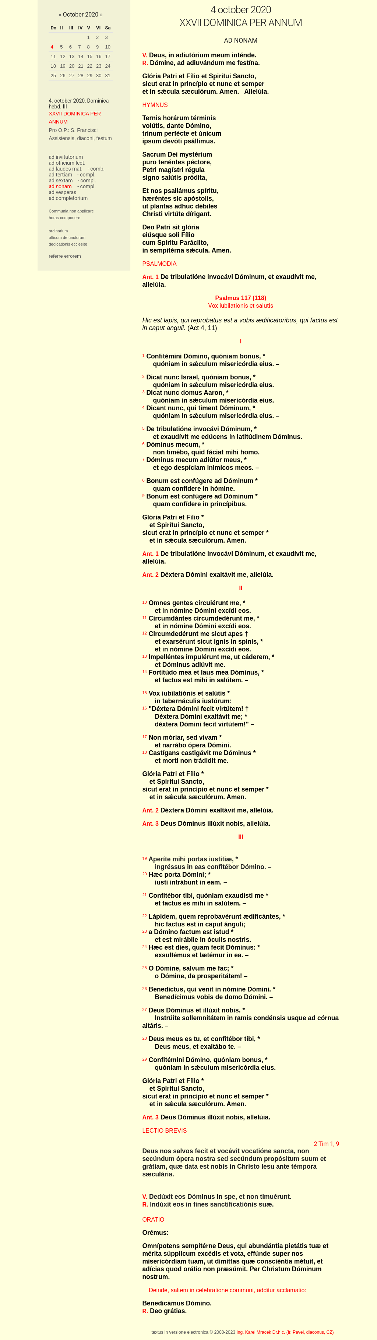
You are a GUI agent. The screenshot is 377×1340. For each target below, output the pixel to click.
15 (89, 56)
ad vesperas (62, 192)
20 (71, 66)
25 (53, 75)
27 (71, 75)
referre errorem (65, 256)
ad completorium (68, 198)
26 (62, 75)
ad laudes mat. (65, 169)
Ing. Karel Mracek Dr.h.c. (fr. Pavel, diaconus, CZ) (285, 1332)
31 (107, 75)
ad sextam (61, 180)
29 (89, 75)
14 (80, 56)
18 (53, 66)
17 (107, 56)
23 (98, 66)
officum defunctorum (67, 237)
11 (53, 56)
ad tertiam (60, 175)
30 (98, 75)
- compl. (86, 175)
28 (80, 75)
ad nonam (60, 186)
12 (62, 56)
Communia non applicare (71, 211)
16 (98, 56)
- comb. (96, 169)
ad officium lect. (67, 163)
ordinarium (58, 231)
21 (80, 66)
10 (107, 47)
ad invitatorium (66, 157)
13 (71, 56)
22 (89, 66)
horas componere (64, 217)
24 (107, 66)
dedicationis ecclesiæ (68, 244)
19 (62, 66)
